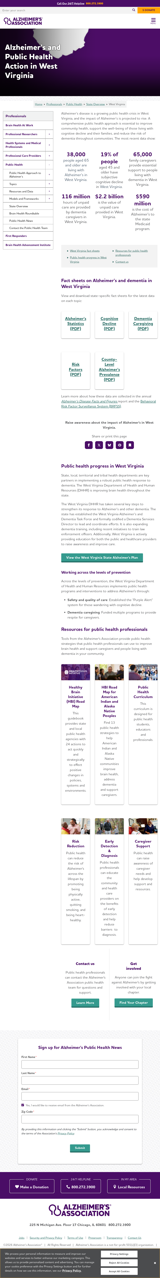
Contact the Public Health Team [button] (28, 228)
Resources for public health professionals (131, 253)
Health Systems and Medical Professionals (23, 144)
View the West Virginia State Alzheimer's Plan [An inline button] (102, 557)
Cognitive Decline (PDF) (109, 323)
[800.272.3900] (80, 1185)
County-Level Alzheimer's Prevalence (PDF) (109, 369)
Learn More (85, 1003)
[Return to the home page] (23, 21)
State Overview (95, 104)
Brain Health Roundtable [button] (24, 213)
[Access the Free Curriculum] (143, 734)
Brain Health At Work (19, 125)
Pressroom (94, 1237)
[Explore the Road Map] (75, 734)
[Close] (155, 1264)
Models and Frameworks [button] (24, 198)
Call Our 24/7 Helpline (70, 3)
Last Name (28, 1073)
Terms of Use (75, 1237)
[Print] (120, 445)
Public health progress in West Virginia (88, 259)
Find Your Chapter (134, 1002)
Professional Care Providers (23, 155)
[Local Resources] (129, 1185)
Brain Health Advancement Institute (28, 245)
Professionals (54, 104)
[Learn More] (75, 881)
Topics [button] (13, 184)
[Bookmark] (130, 445)
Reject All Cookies (119, 1264)
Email (24, 1089)
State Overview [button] (18, 206)
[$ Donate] (149, 10)
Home (38, 104)
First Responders (16, 236)
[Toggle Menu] (153, 21)
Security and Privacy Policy (46, 1237)
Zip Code (27, 1111)
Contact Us (134, 1237)
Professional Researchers (21, 134)
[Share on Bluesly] (109, 445)
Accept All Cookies (119, 1273)
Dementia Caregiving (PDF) (143, 323)
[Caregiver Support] (143, 881)
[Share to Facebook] (89, 445)
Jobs (21, 1237)
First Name (28, 1057)
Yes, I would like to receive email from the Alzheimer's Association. (65, 1105)
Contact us (121, 261)
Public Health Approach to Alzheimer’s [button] (25, 174)
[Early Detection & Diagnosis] (109, 881)
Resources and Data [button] (21, 191)
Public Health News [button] (21, 220)
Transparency (114, 1237)
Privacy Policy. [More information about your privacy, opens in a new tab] (71, 1272)
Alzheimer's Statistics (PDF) (75, 323)
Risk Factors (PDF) (75, 369)
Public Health (74, 104)
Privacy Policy (66, 1133)
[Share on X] (99, 445)
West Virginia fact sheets (85, 250)
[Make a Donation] (32, 1185)
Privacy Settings (119, 1255)
